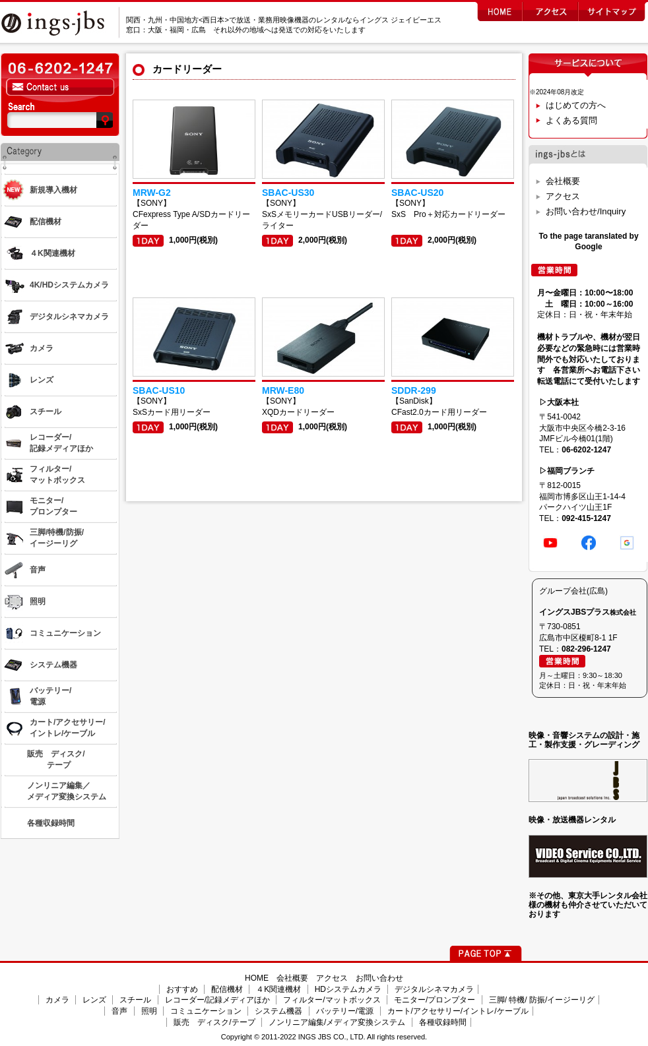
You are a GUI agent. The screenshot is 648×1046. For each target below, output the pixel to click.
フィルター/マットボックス (331, 999)
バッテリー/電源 (344, 1011)
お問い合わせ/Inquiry (586, 211)
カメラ (57, 999)
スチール (135, 999)
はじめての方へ (576, 105)
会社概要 (563, 181)
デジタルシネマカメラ (434, 989)
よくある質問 (571, 120)
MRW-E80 (283, 390)
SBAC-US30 (288, 192)
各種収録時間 (443, 1022)
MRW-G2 (152, 192)
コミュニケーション (206, 1011)
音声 (119, 1011)
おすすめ (182, 989)
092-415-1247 (586, 518)
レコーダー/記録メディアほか (217, 999)
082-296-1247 (586, 649)
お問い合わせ (379, 978)
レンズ (94, 999)
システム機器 (278, 1011)
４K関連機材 (278, 989)
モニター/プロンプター (434, 999)
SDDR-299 (413, 390)
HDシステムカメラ (348, 989)
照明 (149, 1011)
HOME (257, 978)
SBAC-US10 (159, 390)
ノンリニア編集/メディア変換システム (337, 1022)
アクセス (563, 196)
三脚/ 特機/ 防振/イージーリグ (542, 999)
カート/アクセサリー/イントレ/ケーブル (458, 1011)
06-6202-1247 (586, 449)
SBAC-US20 (417, 192)
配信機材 (227, 989)
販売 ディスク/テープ (214, 1022)
